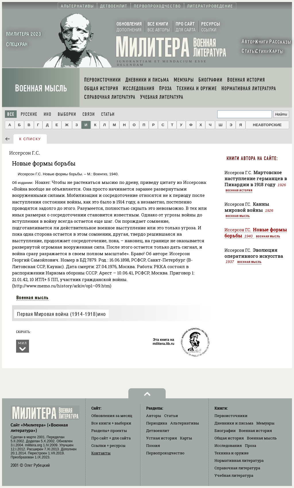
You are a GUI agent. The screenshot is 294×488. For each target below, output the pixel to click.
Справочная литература (237, 467)
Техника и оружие (231, 453)
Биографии (225, 430)
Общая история (229, 438)
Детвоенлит (157, 430)
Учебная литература (233, 475)
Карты (186, 438)
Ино (47, 114)
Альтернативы (184, 423)
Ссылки (108, 445)
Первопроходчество (165, 453)
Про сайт (111, 438)
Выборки (67, 114)
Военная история (239, 190)
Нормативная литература (239, 460)
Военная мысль (41, 88)
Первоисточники (230, 415)
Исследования (228, 445)
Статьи (108, 114)
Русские (29, 114)
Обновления (111, 415)
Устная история (161, 438)
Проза (250, 445)
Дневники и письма (233, 423)
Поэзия (153, 445)
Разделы (109, 430)
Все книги (111, 423)
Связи (88, 114)
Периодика (156, 423)
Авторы (153, 415)
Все (10, 114)
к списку (30, 139)
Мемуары (265, 423)
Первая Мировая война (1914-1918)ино (61, 314)
